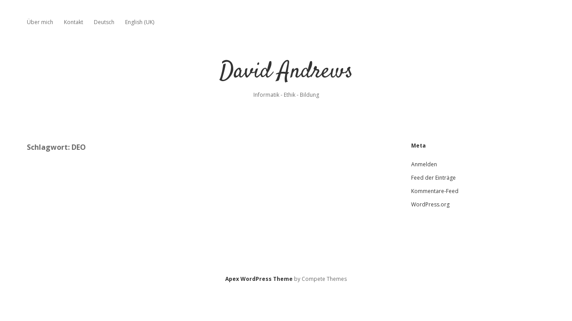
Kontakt (73, 22)
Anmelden (424, 164)
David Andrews (286, 72)
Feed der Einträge (433, 177)
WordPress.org (430, 204)
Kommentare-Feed (434, 191)
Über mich (40, 22)
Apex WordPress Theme (259, 279)
